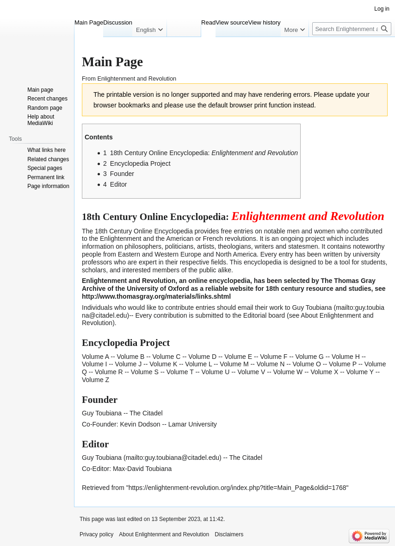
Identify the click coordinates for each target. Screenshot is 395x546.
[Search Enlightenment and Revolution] (351, 28)
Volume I (94, 364)
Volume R (109, 372)
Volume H (346, 356)
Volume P (343, 364)
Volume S (145, 372)
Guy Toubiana (102, 457)
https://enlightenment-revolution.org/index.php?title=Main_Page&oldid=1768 (237, 487)
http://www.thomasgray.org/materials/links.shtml (156, 296)
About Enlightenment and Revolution (164, 534)
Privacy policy (96, 534)
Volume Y (359, 372)
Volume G (309, 356)
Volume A (95, 356)
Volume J (128, 364)
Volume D (202, 356)
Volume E (238, 356)
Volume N (271, 364)
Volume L (198, 364)
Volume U (216, 372)
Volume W (287, 372)
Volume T (180, 372)
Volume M (234, 364)
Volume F (273, 356)
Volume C (167, 356)
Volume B (131, 356)
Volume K (163, 364)
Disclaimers (229, 534)
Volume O (306, 364)
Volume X (324, 372)
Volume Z (95, 379)
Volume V (251, 372)
